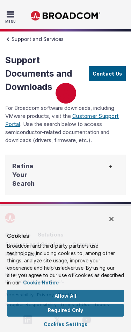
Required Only (65, 310)
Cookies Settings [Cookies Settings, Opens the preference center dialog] (65, 324)
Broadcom (65, 16)
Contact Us (107, 74)
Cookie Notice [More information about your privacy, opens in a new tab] (41, 282)
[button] (21, 175)
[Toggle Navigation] (11, 16)
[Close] (111, 219)
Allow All (65, 296)
